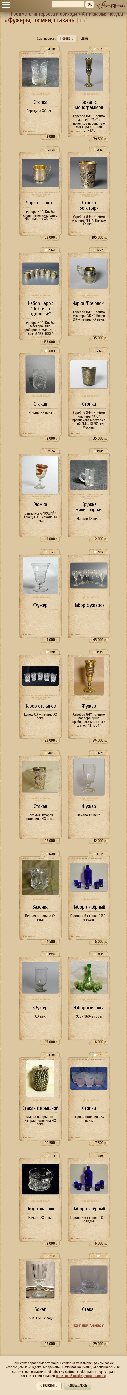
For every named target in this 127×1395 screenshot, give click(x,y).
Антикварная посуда (102, 14)
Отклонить (48, 1386)
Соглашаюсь (77, 1386)
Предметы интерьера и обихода (44, 14)
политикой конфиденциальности (81, 1376)
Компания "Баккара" (89, 1325)
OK (90, 4)
